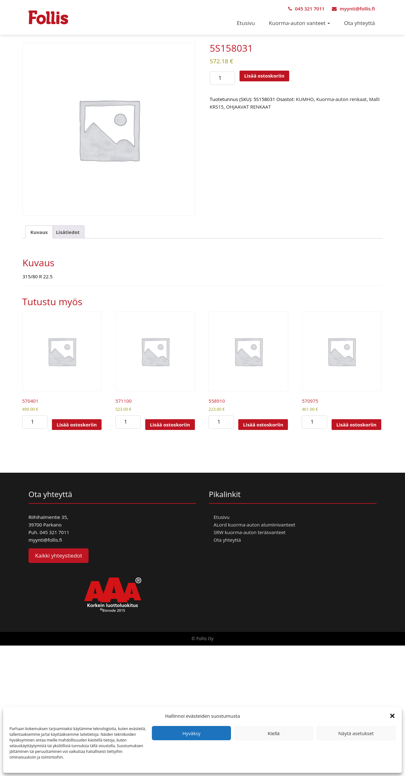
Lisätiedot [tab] (68, 232)
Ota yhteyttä (359, 23)
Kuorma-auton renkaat (341, 99)
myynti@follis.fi (353, 8)
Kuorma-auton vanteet (299, 23)
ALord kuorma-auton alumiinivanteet (254, 524)
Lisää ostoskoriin (264, 76)
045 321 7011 (306, 8)
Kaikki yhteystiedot (58, 555)
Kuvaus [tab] (39, 232)
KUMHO (305, 99)
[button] (392, 716)
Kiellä (273, 733)
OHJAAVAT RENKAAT (248, 107)
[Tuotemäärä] (222, 78)
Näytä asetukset (356, 733)
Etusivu (246, 23)
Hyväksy (192, 733)
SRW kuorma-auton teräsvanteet (249, 532)
